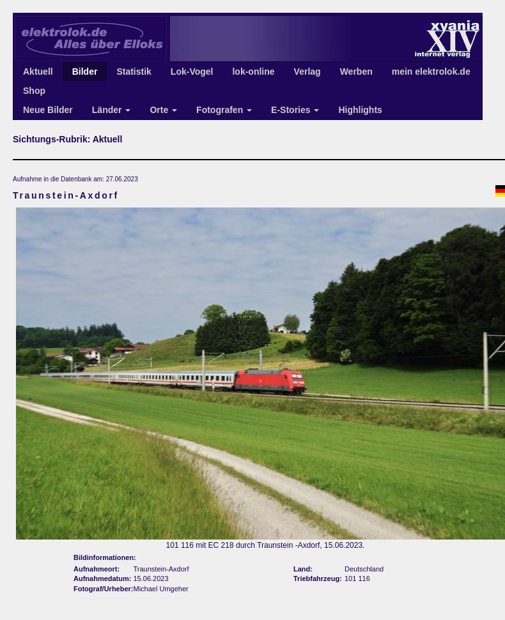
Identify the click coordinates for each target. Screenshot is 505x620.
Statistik (133, 71)
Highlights (360, 110)
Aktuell (38, 71)
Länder (111, 110)
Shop (34, 91)
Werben (356, 71)
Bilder (85, 71)
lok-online (253, 71)
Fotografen (224, 110)
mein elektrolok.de (431, 71)
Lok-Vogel (192, 71)
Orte (163, 110)
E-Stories (295, 110)
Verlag (307, 71)
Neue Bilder (48, 110)
